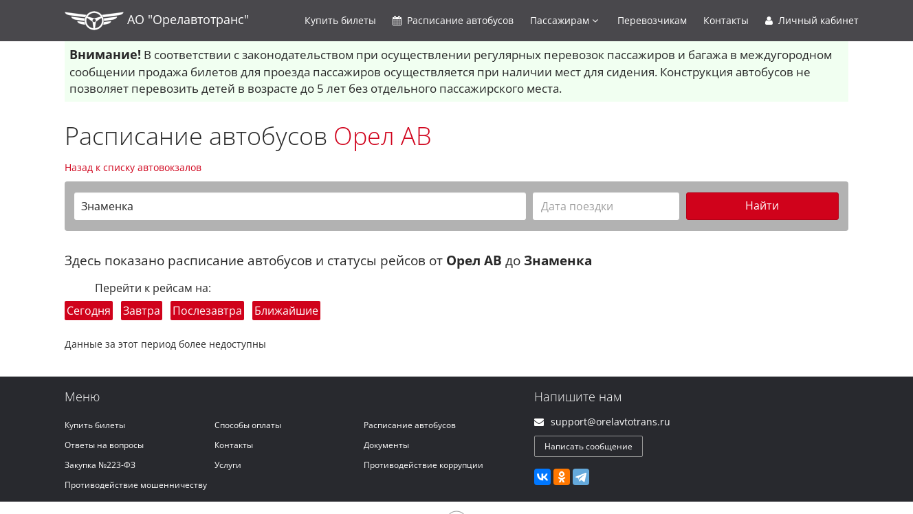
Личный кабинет (812, 20)
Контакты (726, 20)
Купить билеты (95, 425)
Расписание (453, 20)
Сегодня (89, 310)
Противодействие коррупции (423, 465)
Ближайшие (286, 310)
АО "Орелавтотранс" (157, 20)
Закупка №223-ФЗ (100, 465)
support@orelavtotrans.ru (610, 421)
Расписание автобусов (410, 425)
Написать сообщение (588, 446)
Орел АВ (382, 136)
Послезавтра (207, 310)
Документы (386, 445)
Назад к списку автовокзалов (133, 167)
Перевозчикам (652, 20)
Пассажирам (564, 20)
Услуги (227, 465)
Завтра (141, 310)
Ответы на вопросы (104, 445)
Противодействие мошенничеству (136, 485)
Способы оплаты (247, 425)
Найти (762, 205)
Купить (340, 20)
